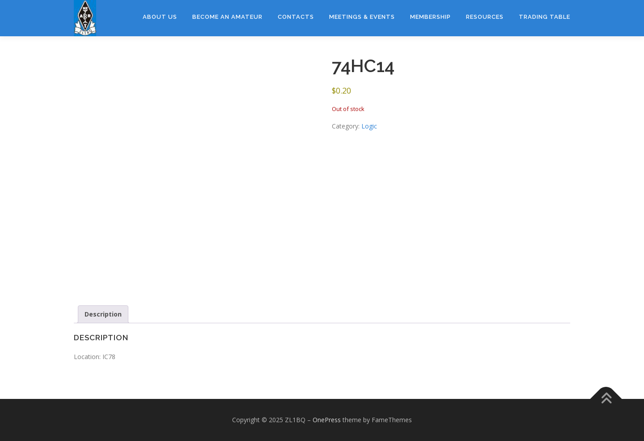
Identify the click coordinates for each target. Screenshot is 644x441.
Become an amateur (227, 16)
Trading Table (544, 16)
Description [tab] (103, 314)
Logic (369, 126)
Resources (485, 16)
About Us (160, 16)
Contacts (296, 16)
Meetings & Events (362, 16)
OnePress (327, 419)
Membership (430, 16)
